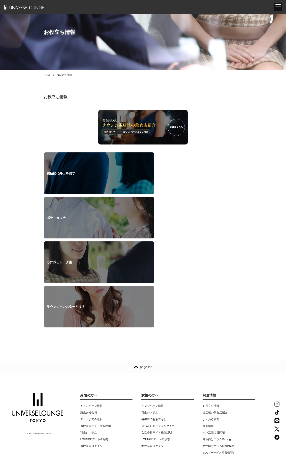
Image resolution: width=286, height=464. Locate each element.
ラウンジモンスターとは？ (66, 222)
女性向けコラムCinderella (219, 363)
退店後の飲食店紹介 (215, 329)
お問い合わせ (149, 394)
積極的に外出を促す (61, 174)
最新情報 (208, 343)
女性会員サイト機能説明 (156, 349)
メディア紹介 (88, 407)
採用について (88, 421)
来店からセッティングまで (158, 343)
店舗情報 (85, 428)
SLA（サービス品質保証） (219, 369)
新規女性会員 (88, 329)
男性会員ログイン (91, 363)
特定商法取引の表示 (153, 421)
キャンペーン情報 (91, 323)
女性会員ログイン (152, 363)
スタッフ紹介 (88, 414)
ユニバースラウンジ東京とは (98, 394)
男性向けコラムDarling (217, 356)
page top (143, 284)
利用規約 (147, 407)
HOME (47, 75)
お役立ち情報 (211, 323)
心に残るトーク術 (194, 174)
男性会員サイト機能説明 (95, 343)
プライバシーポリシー (155, 401)
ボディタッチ (123, 174)
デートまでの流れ (91, 336)
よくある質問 (211, 336)
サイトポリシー (151, 414)
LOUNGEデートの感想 (94, 356)
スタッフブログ (90, 401)
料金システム (88, 349)
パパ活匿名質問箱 (214, 349)
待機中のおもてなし (153, 336)
